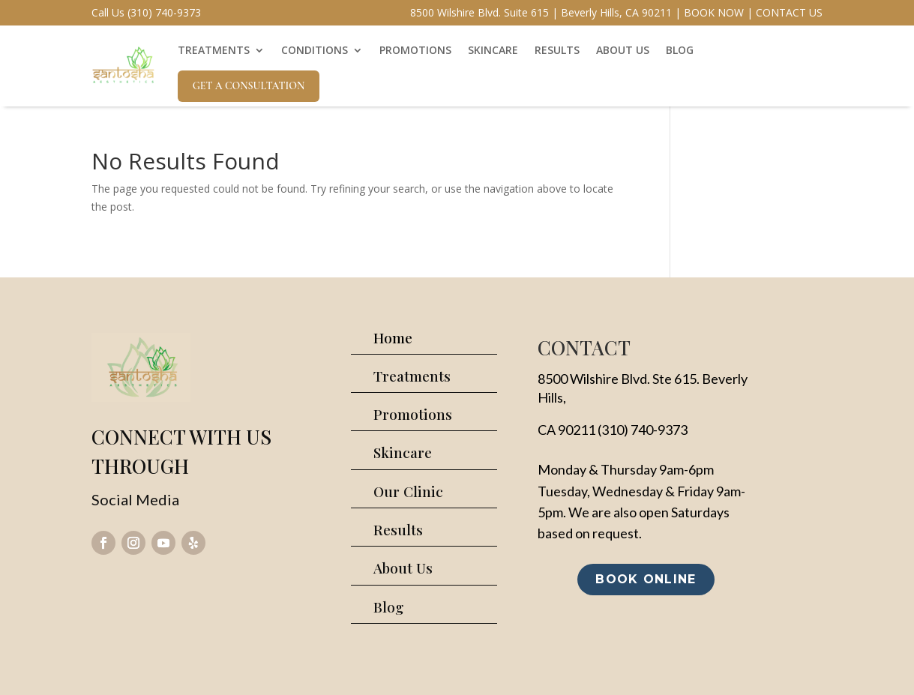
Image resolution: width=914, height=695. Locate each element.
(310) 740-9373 (643, 429)
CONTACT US (789, 12)
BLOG (680, 50)
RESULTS (557, 50)
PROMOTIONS (415, 50)
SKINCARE (493, 50)
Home (392, 337)
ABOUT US (622, 50)
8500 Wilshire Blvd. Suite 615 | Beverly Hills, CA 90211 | (545, 12)
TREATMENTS (214, 50)
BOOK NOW (714, 12)
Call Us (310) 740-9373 (146, 12)
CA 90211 (566, 429)
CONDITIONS (314, 50)
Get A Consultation (249, 85)
